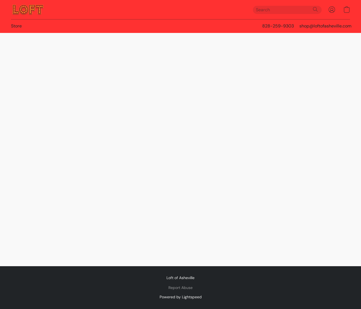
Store (16, 26)
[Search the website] (315, 9)
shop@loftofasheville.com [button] (325, 26)
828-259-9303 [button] (278, 26)
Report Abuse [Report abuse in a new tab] (180, 287)
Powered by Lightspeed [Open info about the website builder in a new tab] (181, 296)
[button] (28, 9)
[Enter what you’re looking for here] (287, 10)
